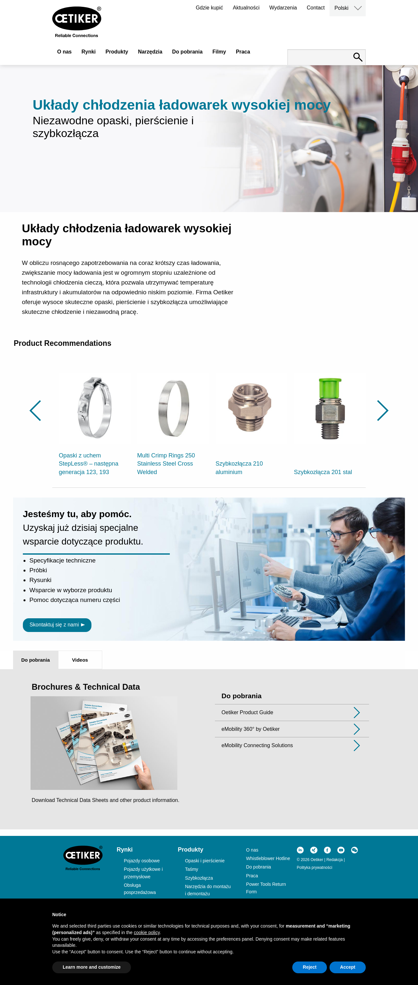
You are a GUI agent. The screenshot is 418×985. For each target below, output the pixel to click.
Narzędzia (150, 51)
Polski (341, 8)
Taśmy (191, 869)
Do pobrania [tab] (35, 660)
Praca (243, 51)
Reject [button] (309, 967)
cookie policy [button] (147, 932)
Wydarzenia (283, 7)
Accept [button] (347, 967)
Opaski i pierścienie (204, 860)
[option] (95, 420)
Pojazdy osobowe (142, 860)
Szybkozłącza (199, 878)
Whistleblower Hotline (268, 858)
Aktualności (246, 7)
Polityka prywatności (314, 867)
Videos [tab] (80, 660)
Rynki (88, 51)
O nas (64, 51)
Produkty (116, 51)
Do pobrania (187, 51)
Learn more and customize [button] (92, 967)
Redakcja (334, 859)
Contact (316, 7)
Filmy (219, 51)
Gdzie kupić (209, 7)
